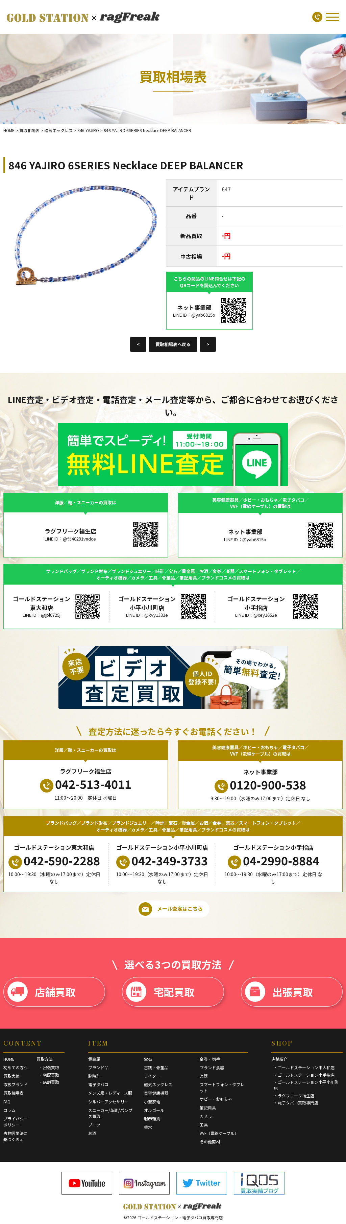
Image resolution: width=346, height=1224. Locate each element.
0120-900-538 (260, 784)
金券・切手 (210, 1059)
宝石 (148, 1059)
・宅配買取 (49, 1075)
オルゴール (154, 1110)
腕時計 (94, 1076)
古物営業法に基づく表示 (15, 1136)
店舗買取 (41, 992)
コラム (9, 1110)
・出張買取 (49, 1067)
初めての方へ (15, 1067)
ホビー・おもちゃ (216, 1099)
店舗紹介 (279, 1059)
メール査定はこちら (171, 909)
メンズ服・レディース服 (110, 1093)
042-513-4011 (85, 784)
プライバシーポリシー (15, 1121)
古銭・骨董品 (156, 1067)
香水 (148, 1127)
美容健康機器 (156, 1093)
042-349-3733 (162, 860)
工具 (204, 1124)
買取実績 (11, 1076)
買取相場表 (13, 1093)
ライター (152, 1076)
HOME (9, 1059)
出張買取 (279, 992)
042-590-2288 (54, 860)
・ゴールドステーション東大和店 (304, 1067)
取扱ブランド (15, 1084)
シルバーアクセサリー (108, 1101)
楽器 (204, 1076)
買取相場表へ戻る (173, 344)
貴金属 (94, 1059)
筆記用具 (208, 1108)
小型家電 (152, 1101)
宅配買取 (160, 992)
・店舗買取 (49, 1082)
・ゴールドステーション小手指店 (304, 1075)
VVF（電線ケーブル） (219, 1133)
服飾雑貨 (152, 1118)
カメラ (206, 1116)
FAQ (6, 1101)
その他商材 (210, 1141)
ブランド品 (98, 1067)
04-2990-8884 (273, 860)
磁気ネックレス (158, 1084)
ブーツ (94, 1124)
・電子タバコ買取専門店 (296, 1102)
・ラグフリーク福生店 (294, 1095)
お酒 (92, 1133)
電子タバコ (98, 1084)
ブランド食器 (212, 1067)
